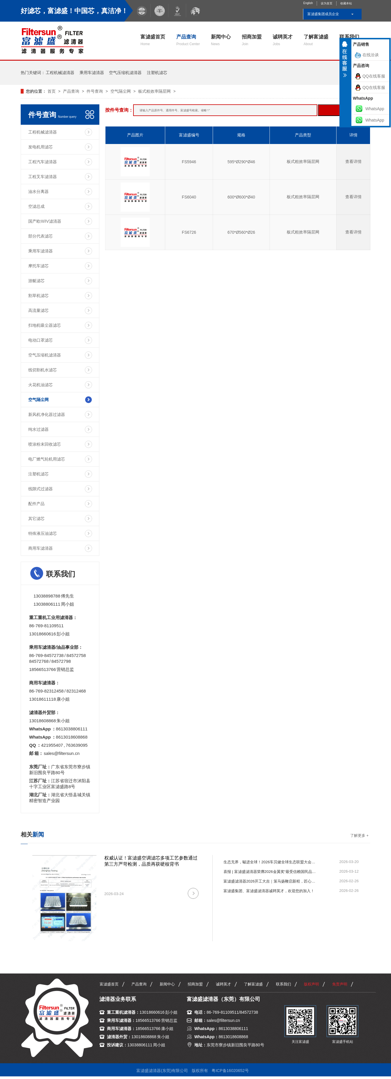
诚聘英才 (283, 40)
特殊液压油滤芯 (42, 533)
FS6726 (189, 232)
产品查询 (188, 40)
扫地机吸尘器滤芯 (44, 325)
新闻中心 (221, 40)
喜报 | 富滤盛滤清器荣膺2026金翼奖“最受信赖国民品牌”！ (270, 871)
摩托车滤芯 (38, 265)
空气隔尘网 (120, 91)
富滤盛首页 (152, 40)
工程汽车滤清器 (42, 161)
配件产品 (36, 503)
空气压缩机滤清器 (125, 72)
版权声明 (311, 984)
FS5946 (189, 161)
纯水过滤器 (38, 429)
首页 (52, 91)
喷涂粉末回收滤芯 (44, 444)
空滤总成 (36, 206)
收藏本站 (346, 3)
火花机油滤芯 (40, 384)
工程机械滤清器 (60, 72)
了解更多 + (359, 835)
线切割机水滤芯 (42, 370)
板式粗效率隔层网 (154, 91)
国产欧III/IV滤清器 (44, 221)
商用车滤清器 (40, 548)
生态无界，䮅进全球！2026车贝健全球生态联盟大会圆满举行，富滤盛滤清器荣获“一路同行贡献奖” (270, 862)
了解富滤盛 (316, 40)
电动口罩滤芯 (40, 340)
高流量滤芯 (38, 310)
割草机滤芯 (38, 295)
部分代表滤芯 (40, 236)
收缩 (344, 61)
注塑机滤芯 (157, 72)
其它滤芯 (36, 518)
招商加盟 (252, 40)
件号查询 (95, 91)
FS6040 (189, 197)
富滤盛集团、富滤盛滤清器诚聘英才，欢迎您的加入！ (268, 891)
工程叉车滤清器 (42, 176)
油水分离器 (38, 191)
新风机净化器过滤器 (46, 414)
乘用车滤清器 (92, 72)
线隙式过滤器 (40, 488)
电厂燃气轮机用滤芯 (46, 459)
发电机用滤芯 (40, 147)
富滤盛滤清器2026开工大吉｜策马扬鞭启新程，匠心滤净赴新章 (270, 881)
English (308, 3)
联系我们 (283, 984)
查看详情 (353, 161)
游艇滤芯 (36, 280)
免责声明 (339, 984)
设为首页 (326, 3)
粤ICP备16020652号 (230, 1070)
